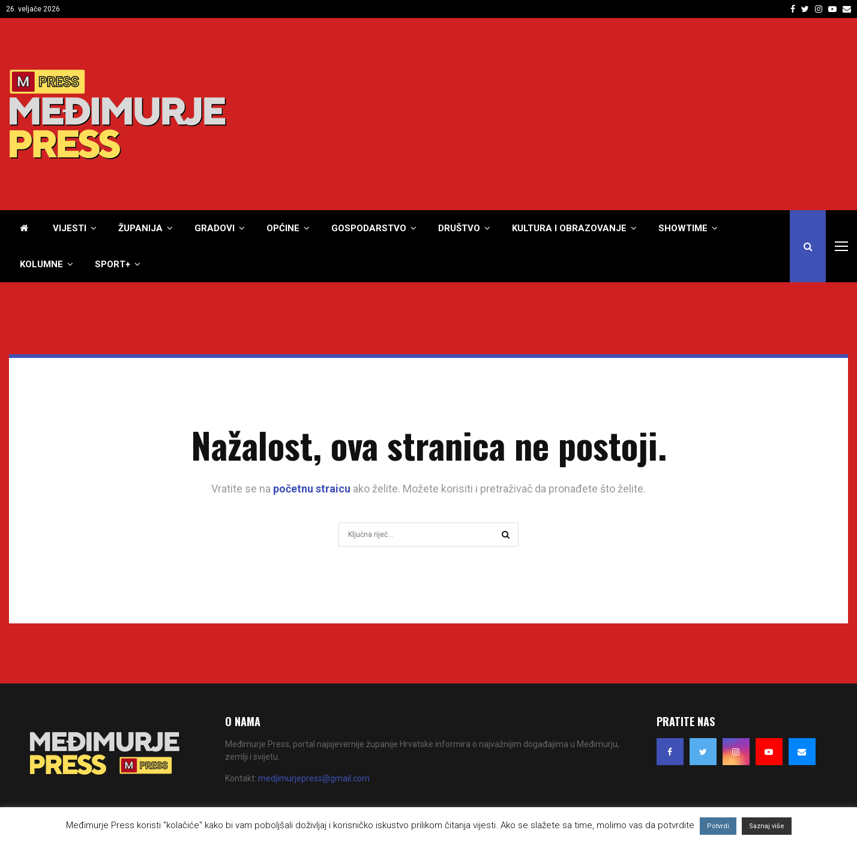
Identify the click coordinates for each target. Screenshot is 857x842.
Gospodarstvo (368, 228)
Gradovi (214, 228)
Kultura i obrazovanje (569, 228)
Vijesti (69, 228)
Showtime (683, 228)
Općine (282, 228)
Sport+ (112, 264)
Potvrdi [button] (718, 826)
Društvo (459, 228)
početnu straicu (311, 488)
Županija (140, 228)
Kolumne (41, 264)
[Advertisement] (629, 114)
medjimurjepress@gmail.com (314, 778)
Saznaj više (766, 826)
